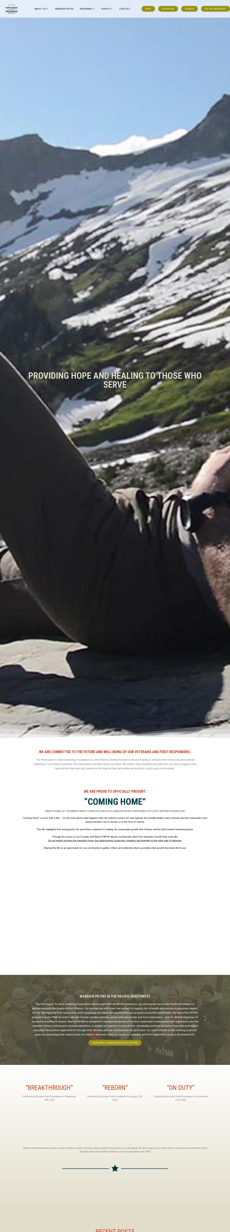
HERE (148, 1151)
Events (107, 8)
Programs (87, 8)
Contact (124, 8)
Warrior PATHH (64, 8)
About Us (41, 8)
